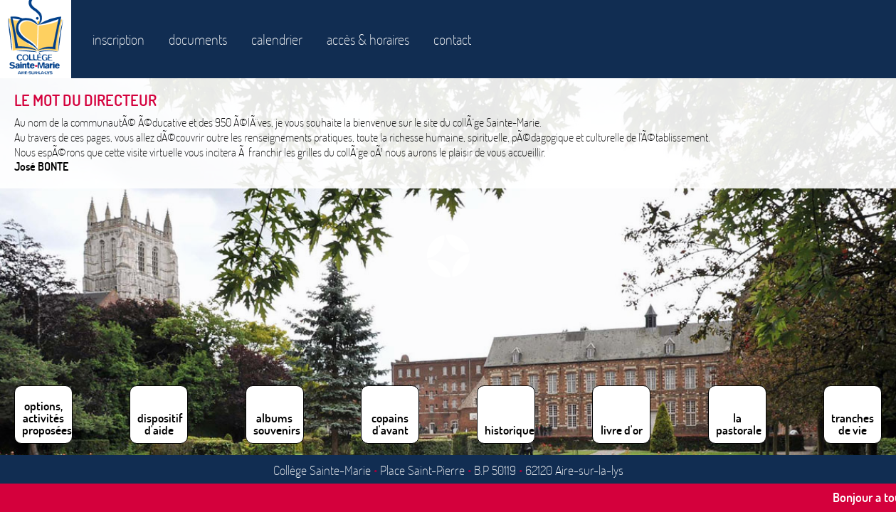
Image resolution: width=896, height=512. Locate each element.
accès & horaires (368, 39)
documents (198, 39)
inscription (118, 39)
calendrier (276, 39)
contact (452, 39)
